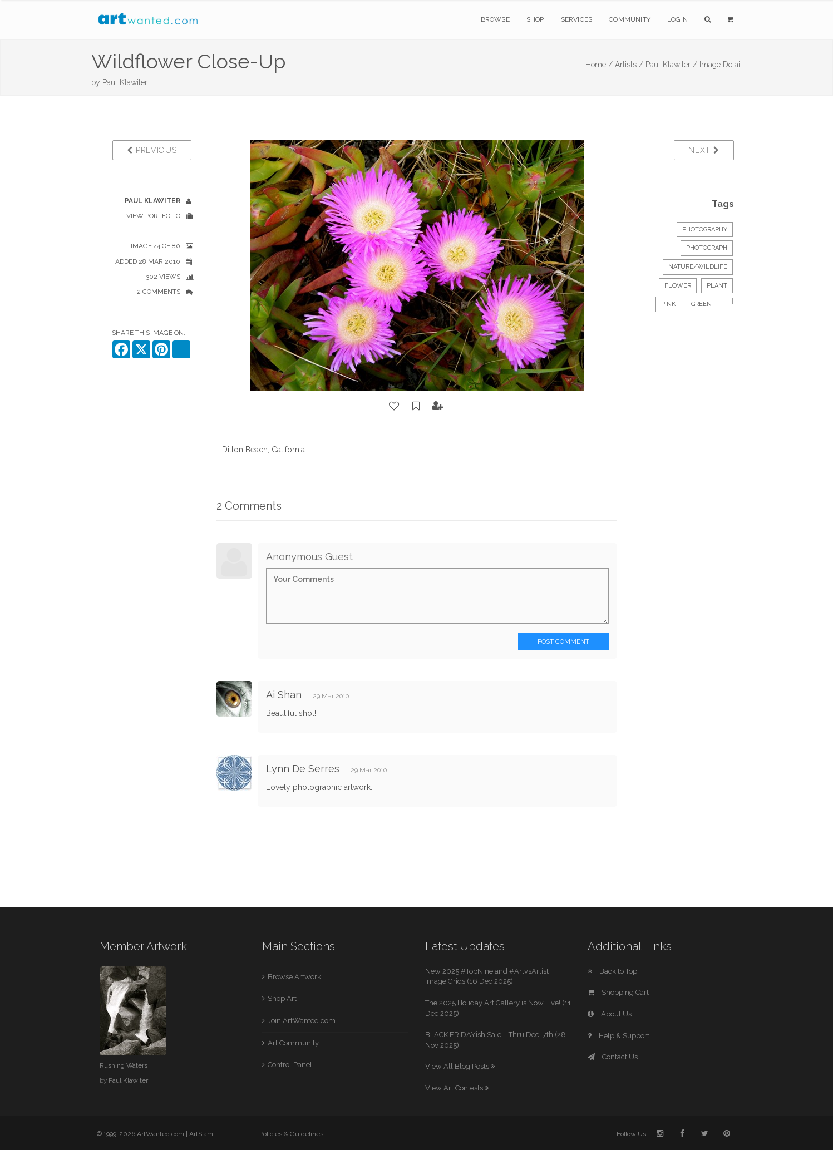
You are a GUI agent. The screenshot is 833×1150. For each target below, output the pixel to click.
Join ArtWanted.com (302, 1020)
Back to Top (612, 971)
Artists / (629, 64)
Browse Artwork (294, 977)
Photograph (706, 247)
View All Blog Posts (460, 1066)
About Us (610, 1014)
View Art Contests (457, 1088)
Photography (704, 229)
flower (677, 285)
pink (668, 304)
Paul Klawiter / (671, 64)
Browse (495, 19)
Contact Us (613, 1057)
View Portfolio (153, 216)
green (701, 304)
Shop (535, 19)
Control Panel (290, 1064)
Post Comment (563, 641)
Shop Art (282, 998)
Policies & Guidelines (291, 1134)
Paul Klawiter (124, 82)
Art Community (293, 1043)
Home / (599, 64)
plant (717, 285)
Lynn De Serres (302, 768)
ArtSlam (201, 1134)
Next (703, 150)
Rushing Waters (123, 1065)
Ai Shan (284, 694)
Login (677, 19)
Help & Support (618, 1035)
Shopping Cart (618, 992)
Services (577, 19)
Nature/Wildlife (697, 266)
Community (629, 19)
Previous (151, 150)
